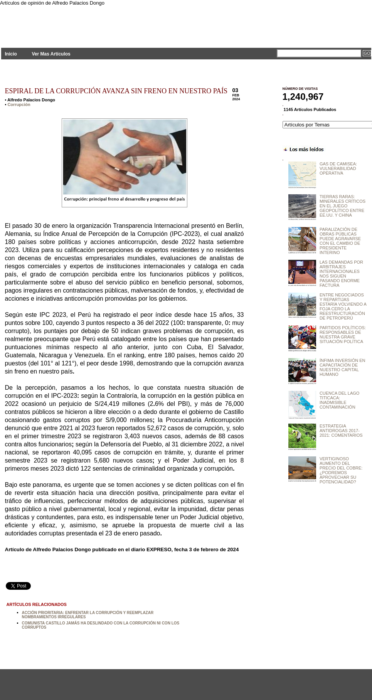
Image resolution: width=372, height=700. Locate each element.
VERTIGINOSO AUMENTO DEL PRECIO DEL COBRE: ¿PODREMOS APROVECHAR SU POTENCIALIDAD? (341, 470)
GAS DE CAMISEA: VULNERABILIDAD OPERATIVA (338, 168)
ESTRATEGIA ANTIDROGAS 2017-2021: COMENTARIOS (341, 431)
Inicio (11, 54)
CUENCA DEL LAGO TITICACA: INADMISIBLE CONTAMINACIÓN (340, 400)
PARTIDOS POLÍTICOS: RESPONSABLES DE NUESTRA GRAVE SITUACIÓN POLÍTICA (343, 334)
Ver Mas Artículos (51, 54)
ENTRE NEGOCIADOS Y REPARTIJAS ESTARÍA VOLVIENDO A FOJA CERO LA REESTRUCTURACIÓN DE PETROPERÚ (343, 306)
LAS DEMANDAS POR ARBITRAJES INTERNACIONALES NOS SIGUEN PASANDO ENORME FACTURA (341, 274)
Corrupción (18, 104)
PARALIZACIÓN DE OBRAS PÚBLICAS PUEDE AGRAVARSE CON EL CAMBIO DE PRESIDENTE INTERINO (340, 241)
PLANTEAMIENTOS (70, 22)
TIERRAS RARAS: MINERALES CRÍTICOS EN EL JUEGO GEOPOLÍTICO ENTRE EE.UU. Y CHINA (342, 205)
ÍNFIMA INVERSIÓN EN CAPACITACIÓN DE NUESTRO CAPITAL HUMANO (342, 367)
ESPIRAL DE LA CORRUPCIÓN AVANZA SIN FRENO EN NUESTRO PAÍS (116, 91)
